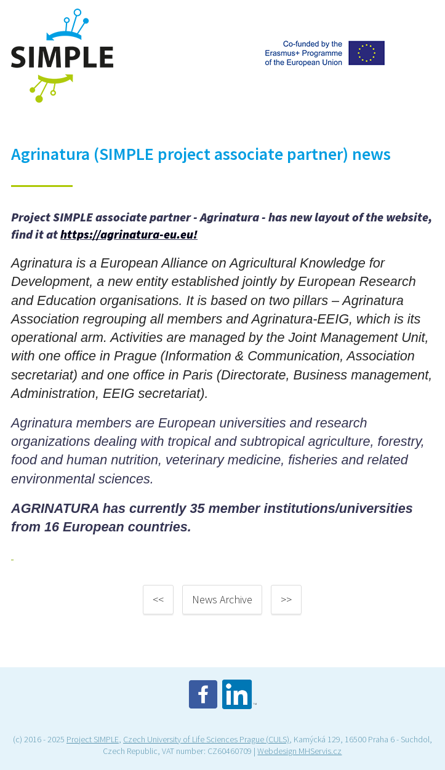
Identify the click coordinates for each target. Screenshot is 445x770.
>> (286, 599)
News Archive (222, 599)
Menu (419, 21)
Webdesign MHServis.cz (299, 750)
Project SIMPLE (92, 739)
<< (158, 599)
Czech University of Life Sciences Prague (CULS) (206, 739)
